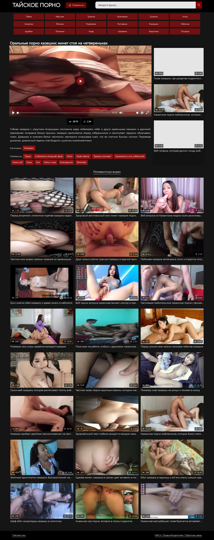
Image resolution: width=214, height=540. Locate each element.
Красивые (122, 16)
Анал (185, 16)
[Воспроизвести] (13, 112)
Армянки (122, 31)
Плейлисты (76, 5)
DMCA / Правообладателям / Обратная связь (178, 535)
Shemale (81, 162)
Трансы (91, 16)
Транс (28, 156)
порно (36, 5)
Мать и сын (50, 162)
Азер (91, 31)
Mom (69, 156)
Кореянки (91, 24)
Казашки (153, 24)
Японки (60, 24)
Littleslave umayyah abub (49, 156)
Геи (38, 162)
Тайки (29, 16)
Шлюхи (154, 16)
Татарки (185, 31)
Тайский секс (19, 535)
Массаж (60, 16)
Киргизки (154, 31)
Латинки (60, 31)
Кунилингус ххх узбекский (129, 156)
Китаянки (122, 24)
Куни (29, 162)
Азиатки (28, 24)
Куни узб (18, 162)
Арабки (29, 31)
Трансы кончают (102, 156)
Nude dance (82, 156)
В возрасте (66, 162)
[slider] (63, 112)
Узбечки (185, 24)
